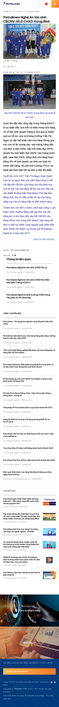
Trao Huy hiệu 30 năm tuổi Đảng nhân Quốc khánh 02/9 (28, 448)
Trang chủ (7, 11)
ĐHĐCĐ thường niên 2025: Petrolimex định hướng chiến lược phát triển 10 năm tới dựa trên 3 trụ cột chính (21, 559)
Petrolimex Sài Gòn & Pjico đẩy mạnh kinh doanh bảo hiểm (29, 460)
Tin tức (18, 11)
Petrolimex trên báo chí (12, 535)
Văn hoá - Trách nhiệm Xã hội (16, 479)
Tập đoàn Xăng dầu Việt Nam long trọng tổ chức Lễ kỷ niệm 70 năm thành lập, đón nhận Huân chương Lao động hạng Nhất (21, 516)
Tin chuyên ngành (32, 11)
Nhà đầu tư (33, 663)
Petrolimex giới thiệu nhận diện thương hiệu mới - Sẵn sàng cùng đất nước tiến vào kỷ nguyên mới (21, 501)
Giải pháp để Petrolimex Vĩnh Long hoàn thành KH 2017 (27, 408)
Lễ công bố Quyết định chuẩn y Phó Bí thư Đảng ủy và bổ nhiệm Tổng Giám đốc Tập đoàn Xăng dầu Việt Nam (21, 544)
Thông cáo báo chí (10, 507)
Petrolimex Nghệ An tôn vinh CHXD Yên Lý (26, 267)
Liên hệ (49, 663)
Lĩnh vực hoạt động (20, 663)
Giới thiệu (7, 663)
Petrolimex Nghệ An (20, 250)
